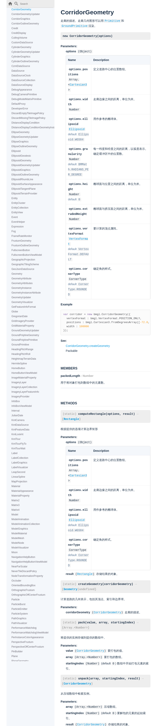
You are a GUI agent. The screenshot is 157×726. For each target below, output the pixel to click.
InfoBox (15, 401)
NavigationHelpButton (23, 557)
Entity (14, 198)
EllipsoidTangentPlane (23, 188)
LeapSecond (18, 472)
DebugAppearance (21, 89)
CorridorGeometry (21, 9)
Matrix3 (15, 505)
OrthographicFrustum (23, 590)
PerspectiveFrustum (22, 642)
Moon (14, 552)
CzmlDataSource (20, 66)
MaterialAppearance (22, 491)
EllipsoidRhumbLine (22, 179)
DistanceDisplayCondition (25, 122)
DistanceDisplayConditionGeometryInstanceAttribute (32, 127)
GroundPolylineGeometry (25, 335)
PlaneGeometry (19, 660)
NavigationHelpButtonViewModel (29, 561)
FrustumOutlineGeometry (25, 245)
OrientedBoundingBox (23, 585)
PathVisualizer (19, 623)
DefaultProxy (18, 103)
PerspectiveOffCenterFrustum (27, 646)
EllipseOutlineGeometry (24, 146)
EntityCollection (19, 207)
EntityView (17, 212)
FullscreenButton (20, 250)
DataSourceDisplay (22, 85)
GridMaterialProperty (22, 325)
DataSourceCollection (23, 80)
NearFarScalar (19, 566)
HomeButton (18, 368)
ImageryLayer (18, 382)
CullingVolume (19, 37)
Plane (14, 656)
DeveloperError (19, 108)
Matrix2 (15, 500)
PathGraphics (18, 618)
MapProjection (19, 481)
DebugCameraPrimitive (24, 94)
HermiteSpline (19, 363)
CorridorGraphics (20, 18)
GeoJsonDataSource (22, 269)
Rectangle (71, 410)
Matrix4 (15, 509)
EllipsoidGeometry (21, 160)
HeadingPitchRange (22, 349)
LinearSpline (18, 476)
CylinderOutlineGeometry (25, 61)
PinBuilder (17, 651)
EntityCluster (18, 203)
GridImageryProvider (22, 321)
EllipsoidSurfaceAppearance (26, 184)
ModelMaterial (19, 533)
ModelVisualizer (20, 547)
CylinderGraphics (20, 56)
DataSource (17, 70)
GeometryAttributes (22, 283)
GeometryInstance (21, 288)
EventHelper (18, 221)
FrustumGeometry (21, 240)
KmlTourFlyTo (18, 443)
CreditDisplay (18, 33)
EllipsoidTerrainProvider (24, 193)
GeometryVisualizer (22, 302)
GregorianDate (19, 316)
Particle (15, 599)
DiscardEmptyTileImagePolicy (27, 113)
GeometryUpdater (21, 297)
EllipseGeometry (20, 132)
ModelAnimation (20, 519)
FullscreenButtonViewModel (26, 254)
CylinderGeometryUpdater (25, 51)
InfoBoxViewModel (21, 406)
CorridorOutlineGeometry (25, 23)
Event (14, 217)
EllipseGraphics (19, 141)
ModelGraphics (19, 528)
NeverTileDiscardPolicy (24, 571)
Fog (13, 231)
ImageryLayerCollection (24, 387)
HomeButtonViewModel (24, 373)
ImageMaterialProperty (23, 377)
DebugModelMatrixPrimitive (26, 99)
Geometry (16, 273)
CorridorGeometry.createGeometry (88, 337)
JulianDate (17, 415)
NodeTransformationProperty (27, 576)
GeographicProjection (23, 259)
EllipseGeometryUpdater (24, 136)
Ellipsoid (16, 151)
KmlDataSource (20, 424)
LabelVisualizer (19, 467)
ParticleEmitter (19, 609)
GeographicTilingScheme (25, 264)
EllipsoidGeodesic (21, 155)
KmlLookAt (17, 434)
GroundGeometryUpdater (25, 330)
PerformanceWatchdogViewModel (30, 632)
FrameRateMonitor (21, 236)
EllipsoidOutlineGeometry (25, 174)
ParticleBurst (18, 604)
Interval (15, 410)
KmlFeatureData (20, 429)
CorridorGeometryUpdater (25, 14)
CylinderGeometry (21, 47)
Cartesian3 (78, 83)
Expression (17, 226)
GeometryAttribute (21, 278)
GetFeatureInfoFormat (23, 306)
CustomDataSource (22, 42)
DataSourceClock (20, 75)
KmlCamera (17, 420)
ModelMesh (17, 538)
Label (14, 453)
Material (15, 486)
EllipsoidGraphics (20, 170)
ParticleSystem (19, 613)
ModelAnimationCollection (25, 524)
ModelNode (17, 542)
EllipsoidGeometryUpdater (25, 165)
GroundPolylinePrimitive (24, 339)
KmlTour (15, 439)
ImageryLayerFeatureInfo (25, 391)
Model (14, 514)
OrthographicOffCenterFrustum (28, 594)
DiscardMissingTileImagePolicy (28, 118)
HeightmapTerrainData (23, 358)
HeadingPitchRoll (20, 354)
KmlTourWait (18, 448)
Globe (14, 311)
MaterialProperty (20, 495)
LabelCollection (19, 457)
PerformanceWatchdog (23, 627)
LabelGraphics (19, 462)
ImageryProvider (20, 396)
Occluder (16, 580)
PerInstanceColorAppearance (27, 637)
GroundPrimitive (20, 344)
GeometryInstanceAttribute (26, 292)
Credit (14, 28)
